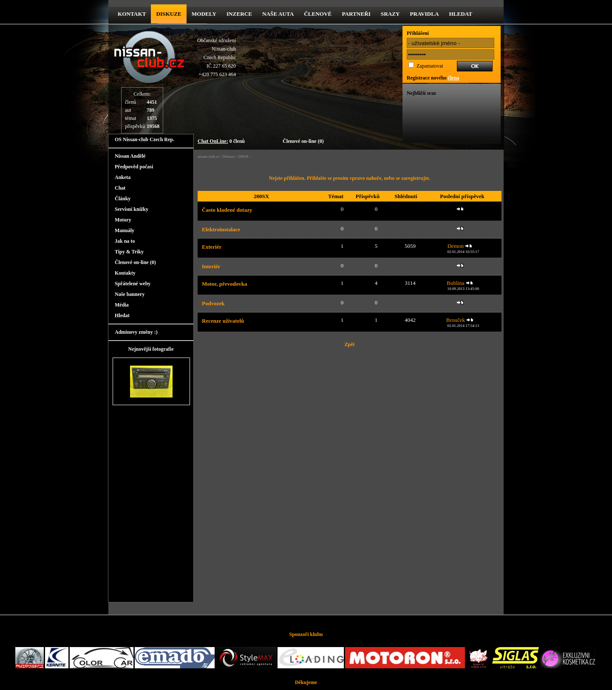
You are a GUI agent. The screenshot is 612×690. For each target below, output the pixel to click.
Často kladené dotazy (227, 210)
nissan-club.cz (208, 156)
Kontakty (125, 273)
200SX (243, 156)
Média (122, 305)
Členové (318, 14)
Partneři (356, 14)
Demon (456, 246)
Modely (204, 14)
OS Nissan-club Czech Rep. (144, 139)
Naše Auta (278, 14)
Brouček (455, 320)
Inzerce (239, 14)
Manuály (124, 230)
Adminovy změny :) (136, 332)
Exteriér (211, 247)
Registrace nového (433, 78)
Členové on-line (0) (303, 141)
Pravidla (424, 14)
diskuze (168, 14)
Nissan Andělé (130, 156)
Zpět (350, 344)
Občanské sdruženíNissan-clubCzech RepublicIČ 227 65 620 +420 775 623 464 (216, 57)
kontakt (132, 14)
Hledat (460, 14)
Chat (120, 188)
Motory (123, 220)
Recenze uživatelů (223, 321)
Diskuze (228, 156)
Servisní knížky (131, 209)
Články (122, 199)
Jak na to (125, 241)
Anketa (122, 177)
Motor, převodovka (224, 284)
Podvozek (213, 303)
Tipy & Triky (129, 252)
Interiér (211, 266)
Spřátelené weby (132, 284)
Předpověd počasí (134, 167)
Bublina (455, 283)
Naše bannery (129, 294)
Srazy (390, 14)
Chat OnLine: (213, 141)
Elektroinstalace (221, 229)
